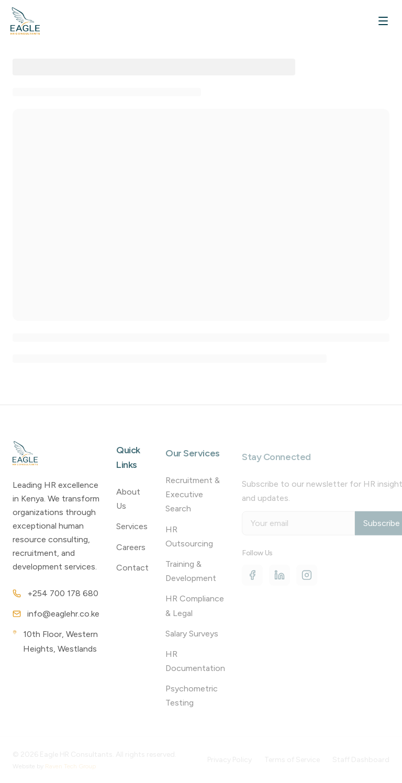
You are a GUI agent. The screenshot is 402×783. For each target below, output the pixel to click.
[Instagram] (306, 579)
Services (132, 530)
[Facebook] (252, 579)
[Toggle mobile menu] (383, 20)
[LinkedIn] (279, 579)
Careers (131, 550)
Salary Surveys (191, 637)
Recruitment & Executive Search (192, 498)
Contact (132, 571)
